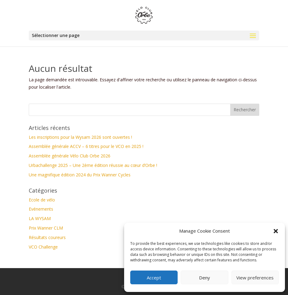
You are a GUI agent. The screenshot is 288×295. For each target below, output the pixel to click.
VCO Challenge (43, 247)
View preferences (255, 278)
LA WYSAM (40, 218)
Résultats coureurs (47, 237)
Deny (204, 278)
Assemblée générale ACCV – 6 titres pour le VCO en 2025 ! (86, 146)
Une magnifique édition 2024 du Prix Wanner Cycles (80, 175)
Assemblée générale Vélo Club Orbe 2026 (69, 156)
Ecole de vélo (42, 200)
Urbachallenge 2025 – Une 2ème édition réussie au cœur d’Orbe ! (93, 165)
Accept (154, 278)
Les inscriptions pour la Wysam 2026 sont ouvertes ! (80, 137)
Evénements (41, 209)
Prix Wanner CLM (46, 228)
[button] (276, 231)
